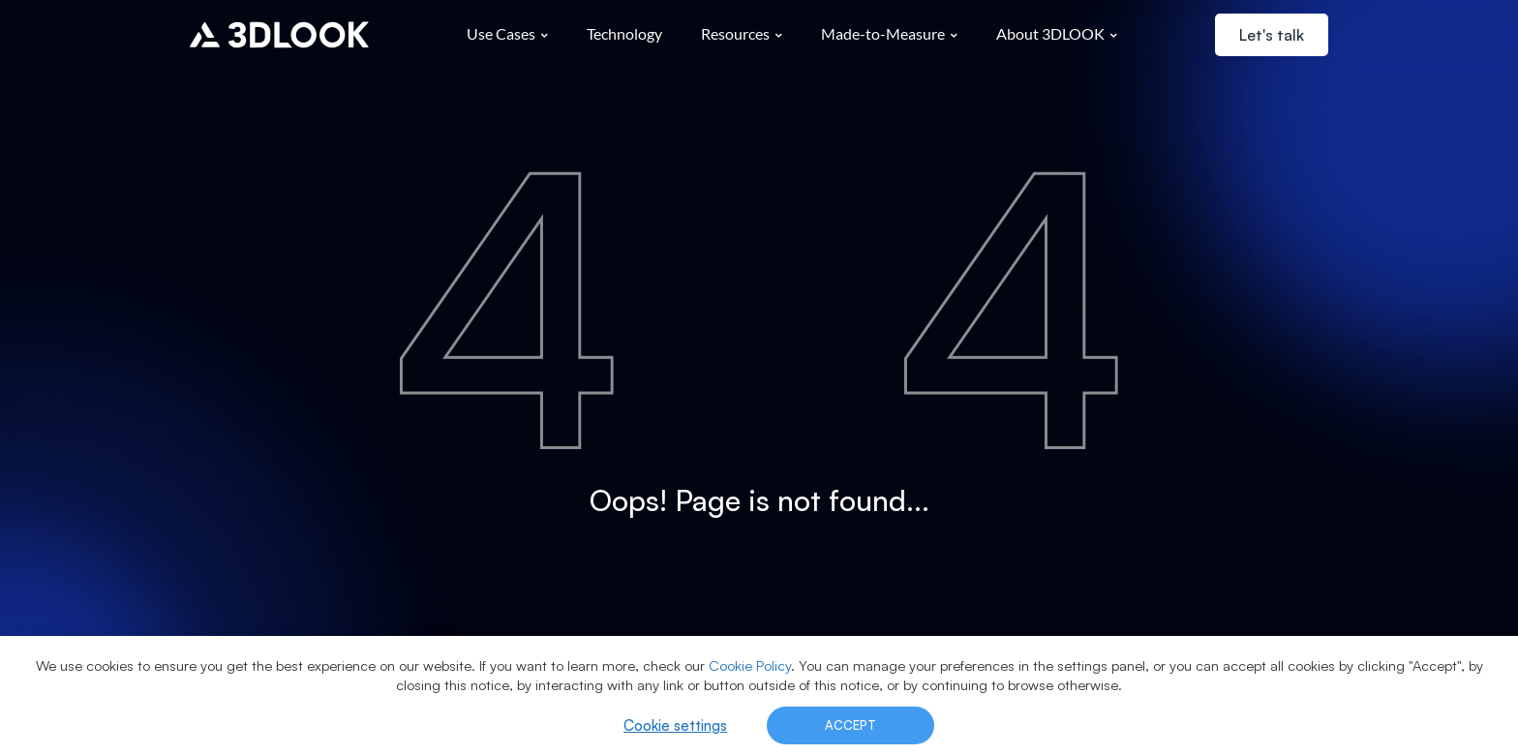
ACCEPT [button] (850, 725)
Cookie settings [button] (675, 725)
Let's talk (1271, 35)
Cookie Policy (750, 665)
